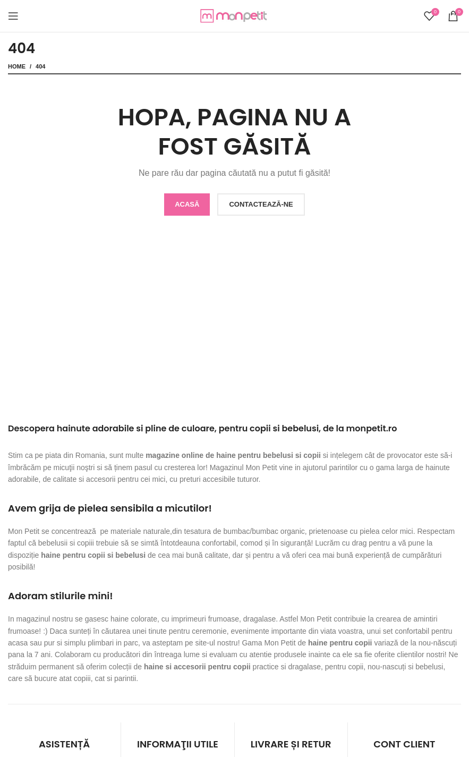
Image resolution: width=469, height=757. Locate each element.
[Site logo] (235, 15)
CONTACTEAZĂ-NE (261, 204)
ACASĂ (187, 204)
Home (16, 66)
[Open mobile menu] (13, 16)
